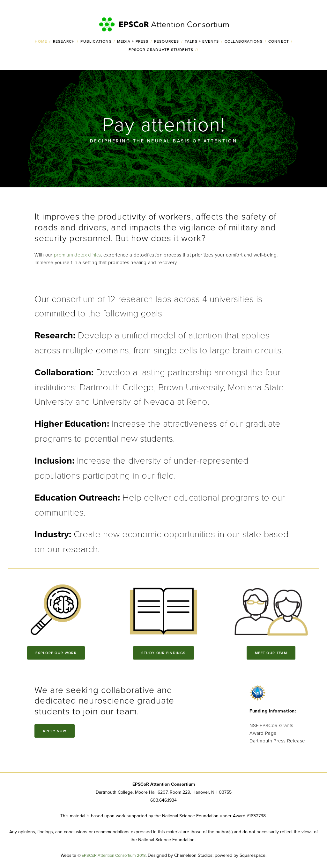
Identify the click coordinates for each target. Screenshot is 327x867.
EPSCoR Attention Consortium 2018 (114, 855)
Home (41, 41)
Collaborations (244, 41)
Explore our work (56, 652)
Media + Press (133, 41)
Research (64, 41)
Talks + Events (202, 41)
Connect (278, 41)
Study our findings (163, 652)
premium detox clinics (77, 254)
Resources (166, 41)
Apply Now (54, 730)
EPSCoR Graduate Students (161, 49)
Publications (95, 41)
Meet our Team (271, 652)
